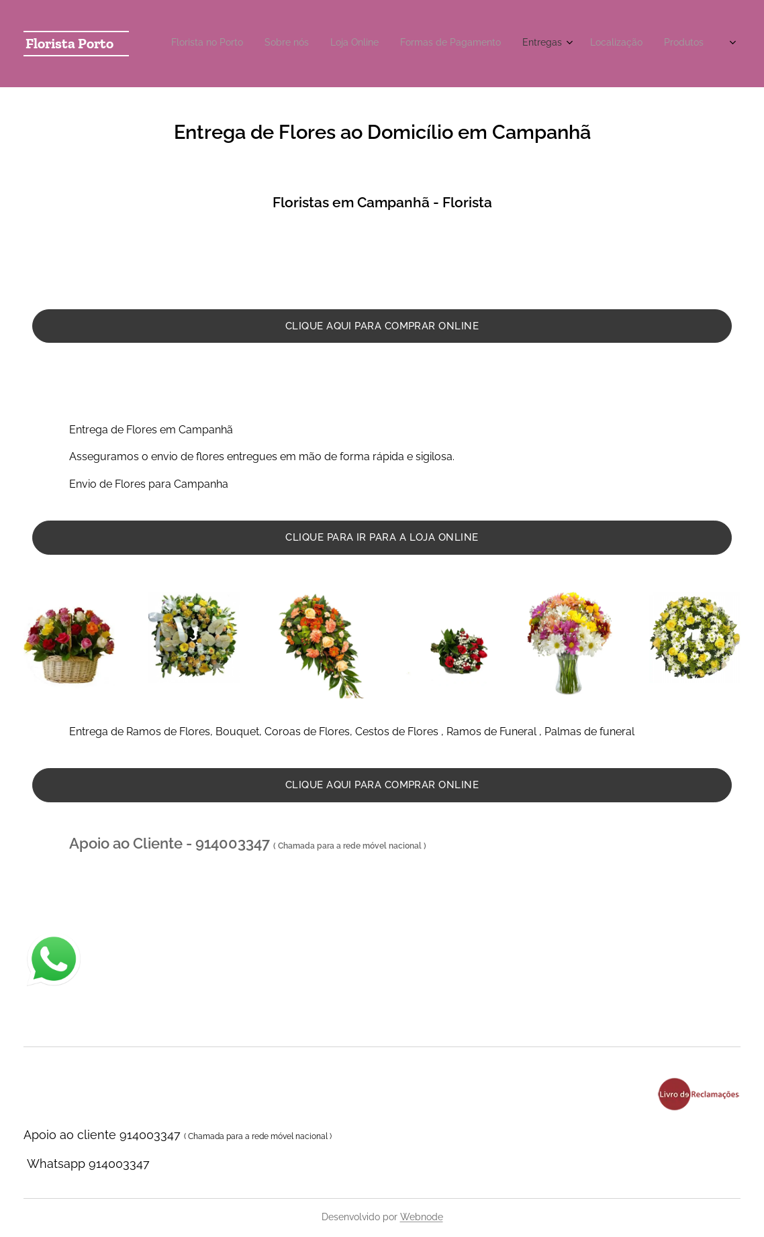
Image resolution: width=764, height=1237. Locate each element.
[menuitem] (544, 43)
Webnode (421, 1217)
